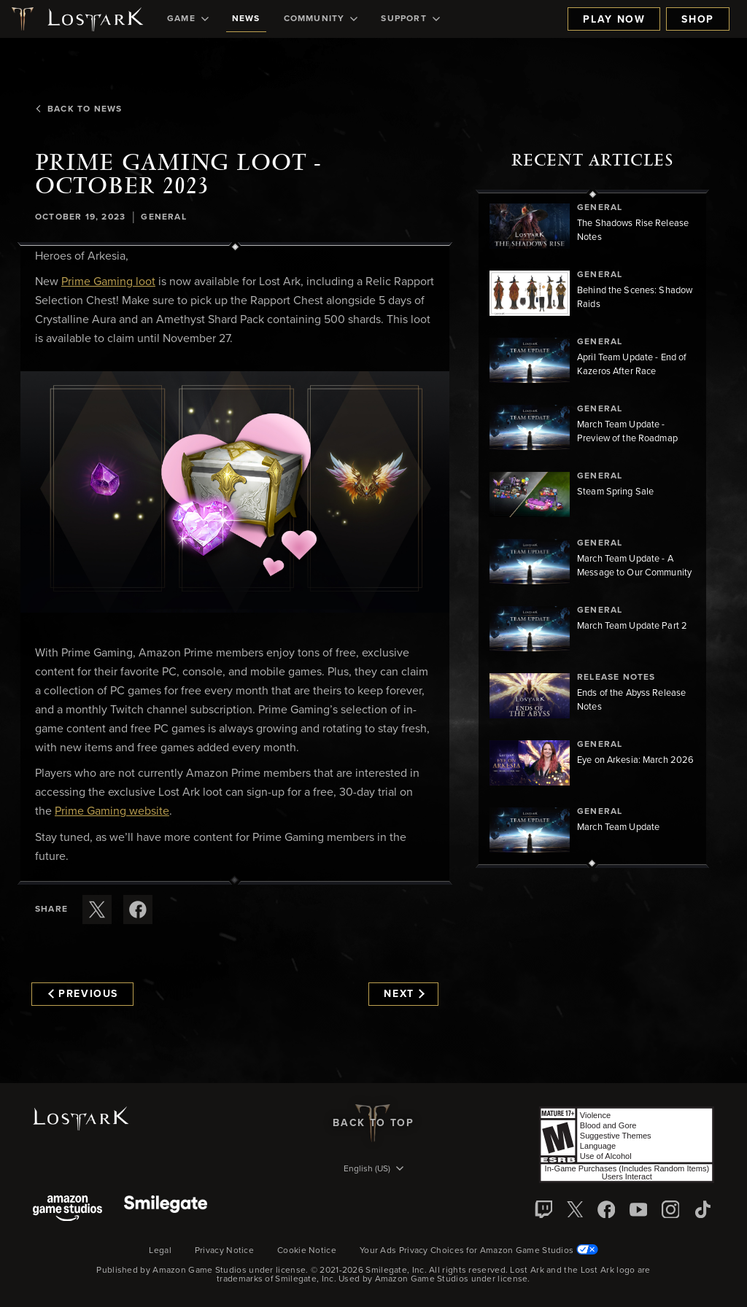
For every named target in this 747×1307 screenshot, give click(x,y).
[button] (234, 492)
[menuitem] (187, 19)
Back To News (78, 109)
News (246, 19)
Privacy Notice (224, 1250)
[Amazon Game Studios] (67, 1209)
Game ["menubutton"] (188, 19)
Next (404, 994)
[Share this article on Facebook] (137, 909)
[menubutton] (373, 1170)
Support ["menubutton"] (410, 19)
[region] (592, 529)
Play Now (614, 20)
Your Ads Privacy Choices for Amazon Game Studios (479, 1250)
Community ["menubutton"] (321, 19)
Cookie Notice (306, 1250)
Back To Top (373, 1123)
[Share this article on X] (97, 909)
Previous (83, 994)
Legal (160, 1250)
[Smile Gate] (165, 1209)
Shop (697, 20)
